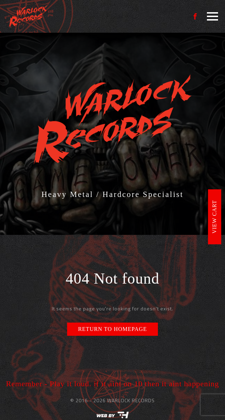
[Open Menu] (212, 16)
